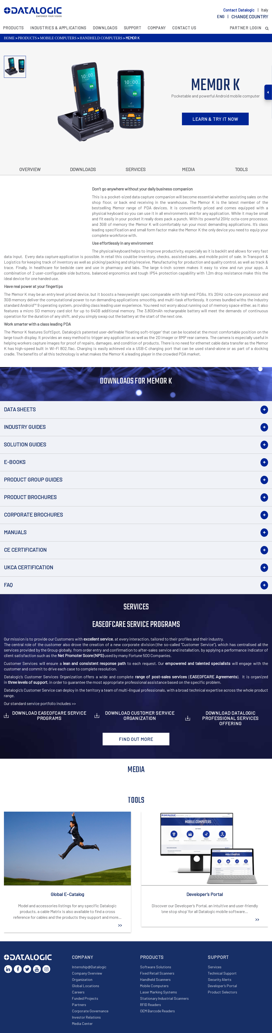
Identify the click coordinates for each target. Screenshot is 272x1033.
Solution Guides (25, 444)
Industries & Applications (58, 27)
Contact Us (184, 27)
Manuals (15, 532)
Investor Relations (86, 1017)
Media (188, 169)
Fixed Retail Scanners (157, 973)
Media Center (82, 1023)
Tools (241, 169)
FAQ (8, 585)
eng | (242, 16)
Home (9, 38)
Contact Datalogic (239, 10)
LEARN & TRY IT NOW (215, 119)
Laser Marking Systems (158, 992)
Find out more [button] (136, 739)
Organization (82, 979)
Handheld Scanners (155, 979)
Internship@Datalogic (89, 967)
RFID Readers (150, 1004)
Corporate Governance (90, 1011)
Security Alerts (219, 979)
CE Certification (25, 549)
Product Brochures (30, 497)
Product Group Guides (33, 479)
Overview (30, 169)
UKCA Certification (28, 567)
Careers (78, 992)
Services (136, 169)
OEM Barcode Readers (157, 1011)
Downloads (105, 27)
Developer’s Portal (222, 985)
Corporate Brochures (33, 514)
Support (132, 27)
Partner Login (245, 27)
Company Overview (87, 973)
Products (13, 27)
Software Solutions (155, 967)
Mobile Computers (58, 38)
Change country (249, 16)
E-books (14, 462)
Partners (79, 1004)
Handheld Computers (101, 38)
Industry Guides (25, 427)
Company (157, 27)
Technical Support (222, 973)
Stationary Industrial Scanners (164, 998)
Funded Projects (85, 998)
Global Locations (85, 985)
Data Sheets (20, 409)
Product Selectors (222, 992)
